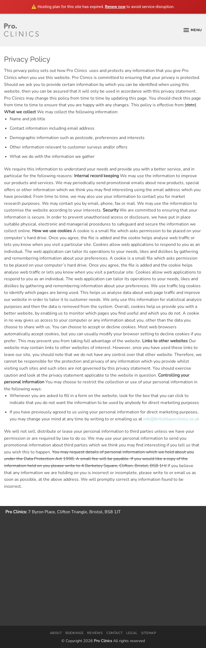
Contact (114, 633)
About (56, 633)
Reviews (95, 633)
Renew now (115, 6)
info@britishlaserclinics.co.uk (171, 419)
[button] (192, 30)
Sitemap (148, 633)
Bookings (74, 633)
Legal (132, 633)
